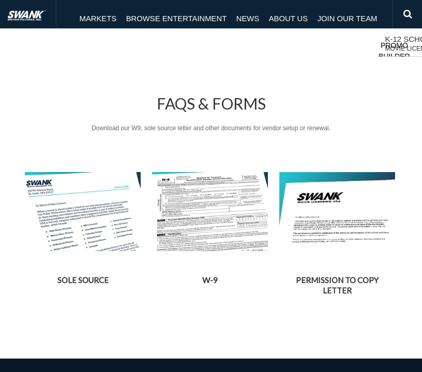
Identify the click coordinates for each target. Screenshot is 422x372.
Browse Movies (187, 44)
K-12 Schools (43, 44)
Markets (89, 14)
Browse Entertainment (159, 14)
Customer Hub (122, 44)
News (223, 14)
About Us (262, 14)
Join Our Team (316, 14)
